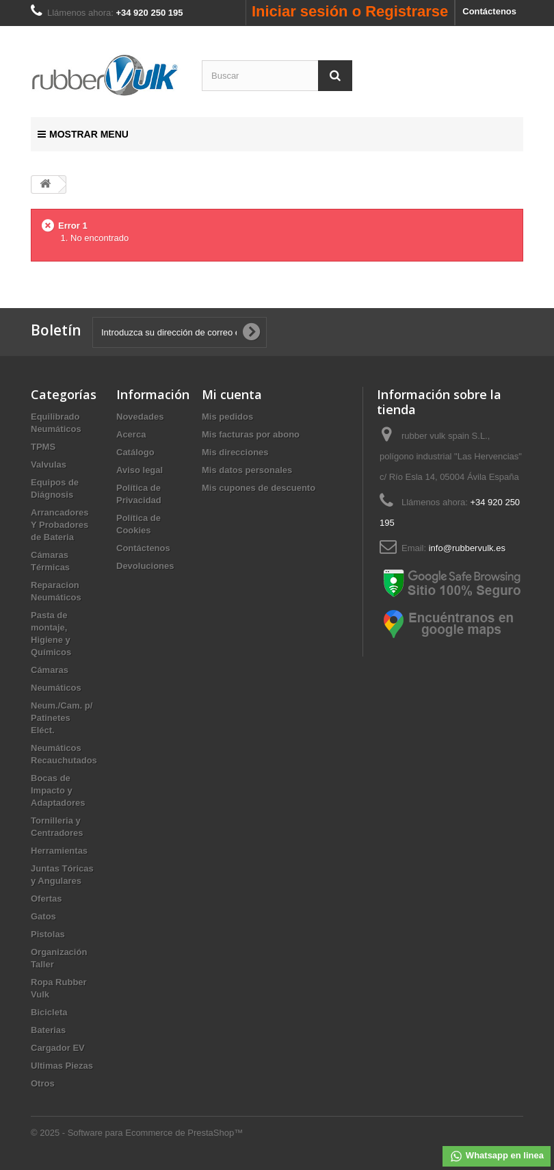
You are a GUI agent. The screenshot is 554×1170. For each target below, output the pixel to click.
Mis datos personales (247, 470)
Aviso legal (139, 470)
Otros (43, 1083)
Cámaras (49, 670)
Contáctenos (489, 11)
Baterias (48, 1030)
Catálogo (135, 452)
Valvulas (48, 464)
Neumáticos (56, 688)
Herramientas (59, 850)
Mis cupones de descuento (258, 488)
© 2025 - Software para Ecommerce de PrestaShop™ (137, 1133)
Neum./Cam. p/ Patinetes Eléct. (61, 717)
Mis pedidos (227, 416)
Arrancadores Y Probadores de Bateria (60, 524)
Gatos (43, 916)
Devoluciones (145, 566)
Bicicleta (49, 1012)
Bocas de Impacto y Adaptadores (58, 790)
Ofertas (46, 898)
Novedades (139, 416)
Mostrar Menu (83, 134)
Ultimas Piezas (62, 1065)
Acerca (131, 434)
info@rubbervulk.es (467, 548)
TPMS (43, 447)
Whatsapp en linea (496, 1156)
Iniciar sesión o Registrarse (350, 11)
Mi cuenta (232, 394)
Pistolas (48, 934)
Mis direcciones (235, 452)
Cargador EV (58, 1048)
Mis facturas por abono (251, 434)
